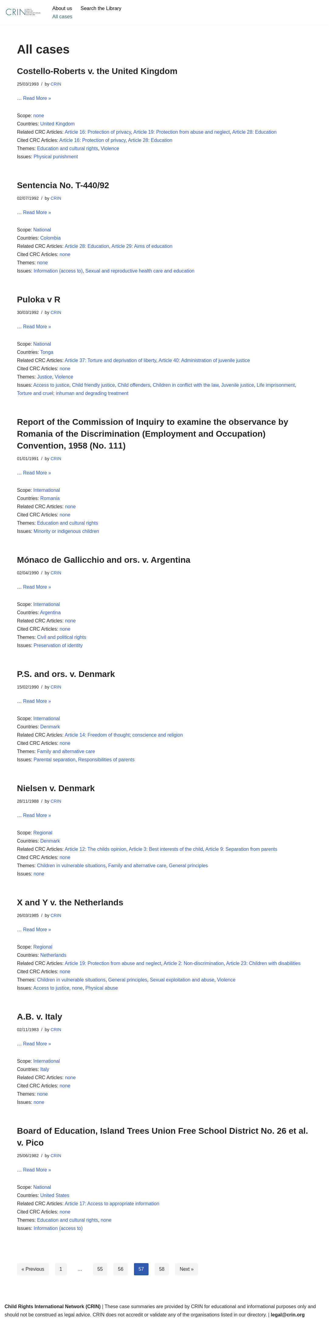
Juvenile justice (238, 386)
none (38, 116)
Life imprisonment (277, 386)
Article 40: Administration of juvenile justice (205, 362)
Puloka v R (38, 300)
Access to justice (51, 386)
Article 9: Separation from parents (243, 853)
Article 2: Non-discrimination (194, 967)
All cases (62, 16)
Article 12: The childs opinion (96, 853)
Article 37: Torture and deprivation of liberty (111, 362)
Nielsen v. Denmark (57, 791)
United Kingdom (57, 124)
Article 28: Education (256, 132)
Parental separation (55, 763)
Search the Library (101, 8)
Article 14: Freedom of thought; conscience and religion (124, 738)
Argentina (50, 615)
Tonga (47, 353)
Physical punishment (56, 157)
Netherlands (53, 959)
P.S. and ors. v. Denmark (66, 677)
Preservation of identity (58, 648)
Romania (50, 500)
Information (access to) (58, 272)
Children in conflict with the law (186, 386)
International (46, 492)
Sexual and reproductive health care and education (140, 272)
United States (55, 1200)
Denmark (50, 730)
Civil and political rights (62, 640)
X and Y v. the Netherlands (70, 906)
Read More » (37, 98)
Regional (43, 836)
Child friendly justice (93, 386)
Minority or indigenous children (67, 533)
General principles (189, 869)
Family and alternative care (66, 754)
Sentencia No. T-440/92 (63, 186)
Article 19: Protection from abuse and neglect (182, 132)
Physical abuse (102, 992)
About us (62, 8)
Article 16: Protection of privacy (98, 132)
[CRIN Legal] (23, 12)
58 (162, 1274)
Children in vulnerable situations (71, 869)
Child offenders (134, 386)
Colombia (50, 238)
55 (100, 1274)
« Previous (33, 1274)
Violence (110, 149)
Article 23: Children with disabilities (264, 967)
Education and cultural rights (67, 149)
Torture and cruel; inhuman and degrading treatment (73, 395)
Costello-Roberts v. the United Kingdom (97, 71)
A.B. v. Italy (39, 1021)
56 (121, 1274)
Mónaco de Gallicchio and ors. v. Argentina (103, 562)
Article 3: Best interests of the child (166, 853)
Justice (44, 378)
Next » (187, 1274)
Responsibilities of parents (106, 763)
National (42, 230)
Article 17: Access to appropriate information (112, 1209)
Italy (44, 1074)
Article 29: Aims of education (142, 247)
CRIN (56, 84)
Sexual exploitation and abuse (183, 984)
